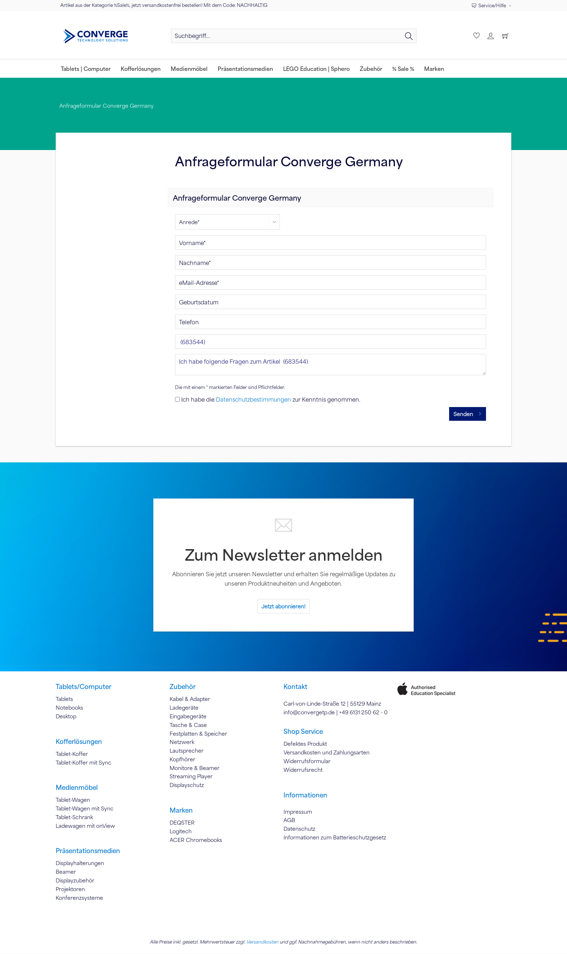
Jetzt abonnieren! (283, 607)
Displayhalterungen (80, 864)
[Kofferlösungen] (141, 68)
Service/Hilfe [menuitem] (489, 5)
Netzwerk (182, 743)
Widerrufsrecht (303, 770)
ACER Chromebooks (196, 840)
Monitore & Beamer (194, 768)
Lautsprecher (187, 751)
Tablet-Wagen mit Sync (85, 809)
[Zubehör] (371, 68)
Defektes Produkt (305, 744)
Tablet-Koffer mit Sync (83, 763)
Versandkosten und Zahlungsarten (327, 753)
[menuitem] (294, 39)
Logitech (181, 832)
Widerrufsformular (307, 761)
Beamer (66, 872)
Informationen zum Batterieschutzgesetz (335, 838)
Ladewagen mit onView (85, 826)
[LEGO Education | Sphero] (316, 68)
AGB (289, 821)
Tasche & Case (188, 725)
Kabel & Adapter (190, 700)
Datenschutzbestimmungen (253, 400)
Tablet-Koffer (72, 754)
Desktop (66, 717)
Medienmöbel (77, 788)
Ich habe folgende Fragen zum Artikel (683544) (330, 365)
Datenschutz (299, 829)
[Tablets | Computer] (86, 68)
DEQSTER (182, 823)
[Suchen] (409, 36)
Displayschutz (187, 786)
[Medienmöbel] (189, 68)
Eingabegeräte (188, 717)
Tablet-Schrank (74, 817)
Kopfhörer (182, 760)
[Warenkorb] (505, 36)
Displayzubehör (75, 881)
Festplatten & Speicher (198, 734)
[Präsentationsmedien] (245, 68)
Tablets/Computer (83, 688)
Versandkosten (262, 942)
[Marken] (434, 68)
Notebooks (69, 708)
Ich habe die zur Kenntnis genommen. (271, 400)
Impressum (298, 812)
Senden (467, 413)
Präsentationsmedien (88, 852)
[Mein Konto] (490, 36)
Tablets (64, 700)
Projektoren (70, 889)
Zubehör (183, 688)
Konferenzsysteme (79, 898)
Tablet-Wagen (73, 800)
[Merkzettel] (476, 36)
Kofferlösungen (79, 742)
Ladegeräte (184, 708)
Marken (181, 811)
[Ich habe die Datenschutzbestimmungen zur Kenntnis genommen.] (177, 400)
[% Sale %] (403, 68)
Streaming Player (191, 777)
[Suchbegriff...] (294, 36)
